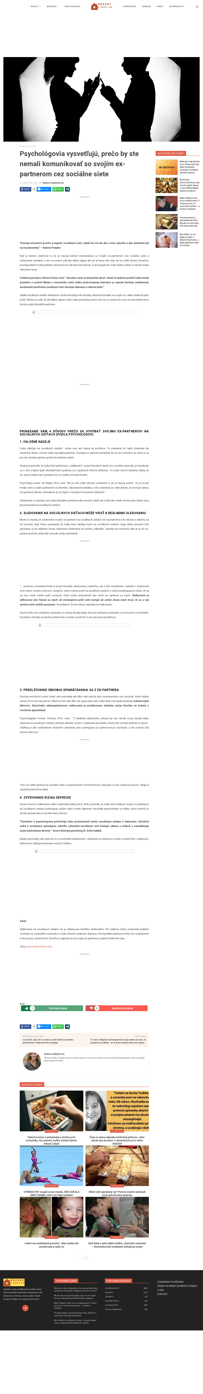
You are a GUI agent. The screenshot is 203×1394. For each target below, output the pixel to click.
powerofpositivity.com (39, 1010)
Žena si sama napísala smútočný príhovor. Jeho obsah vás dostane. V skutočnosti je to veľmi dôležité (117, 1204)
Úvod (22, 146)
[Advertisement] (101, 36)
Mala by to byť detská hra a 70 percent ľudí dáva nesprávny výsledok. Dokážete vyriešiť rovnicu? (189, 167)
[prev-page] (81, 1321)
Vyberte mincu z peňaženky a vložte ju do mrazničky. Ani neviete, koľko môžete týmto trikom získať (51, 1204)
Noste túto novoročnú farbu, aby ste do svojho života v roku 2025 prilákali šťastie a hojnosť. (189, 185)
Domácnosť (51, 1194)
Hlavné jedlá (117, 1249)
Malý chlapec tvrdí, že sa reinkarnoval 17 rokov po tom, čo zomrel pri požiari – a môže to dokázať (190, 203)
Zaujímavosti (31, 146)
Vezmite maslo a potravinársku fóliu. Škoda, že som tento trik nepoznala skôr (75, 1377)
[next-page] (86, 1321)
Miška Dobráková (53, 183)
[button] (197, 6)
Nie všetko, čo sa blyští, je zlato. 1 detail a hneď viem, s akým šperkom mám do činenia (189, 239)
